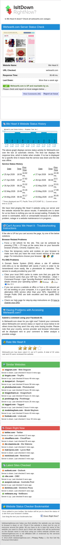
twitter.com (10, 432)
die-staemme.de (12, 444)
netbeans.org (11, 494)
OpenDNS (52, 292)
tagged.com (10, 404)
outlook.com (10, 470)
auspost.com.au (12, 482)
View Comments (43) (32, 94)
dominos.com (11, 488)
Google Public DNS (13, 294)
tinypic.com (10, 375)
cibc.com (9, 476)
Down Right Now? (49, 516)
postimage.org (11, 399)
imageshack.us (12, 393)
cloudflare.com (11, 438)
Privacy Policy (38, 538)
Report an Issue (51, 94)
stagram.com (11, 370)
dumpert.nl (10, 381)
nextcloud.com (11, 456)
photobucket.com (13, 387)
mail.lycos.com (12, 450)
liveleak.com (10, 416)
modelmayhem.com (14, 410)
